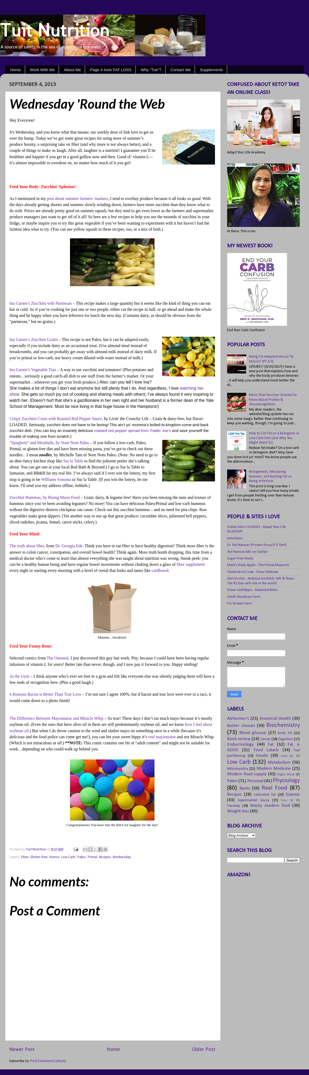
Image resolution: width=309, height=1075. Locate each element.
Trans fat (287, 800)
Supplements (211, 69)
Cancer (265, 739)
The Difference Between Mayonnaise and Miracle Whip (56, 718)
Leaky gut (287, 756)
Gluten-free (39, 857)
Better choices (241, 725)
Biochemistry (283, 725)
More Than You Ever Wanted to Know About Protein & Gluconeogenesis (273, 399)
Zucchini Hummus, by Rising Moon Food (45, 497)
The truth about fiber (27, 546)
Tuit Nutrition (55, 30)
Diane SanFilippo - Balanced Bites (252, 590)
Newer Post (22, 1049)
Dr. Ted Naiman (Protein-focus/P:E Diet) (257, 545)
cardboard (160, 570)
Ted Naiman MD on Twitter (247, 552)
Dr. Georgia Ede (68, 546)
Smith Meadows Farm (243, 597)
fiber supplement (191, 564)
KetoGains (235, 538)
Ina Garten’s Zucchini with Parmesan (41, 303)
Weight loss (238, 811)
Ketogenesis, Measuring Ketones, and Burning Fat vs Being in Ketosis (270, 476)
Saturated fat (265, 795)
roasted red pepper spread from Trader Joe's (132, 431)
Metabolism (279, 762)
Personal (255, 781)
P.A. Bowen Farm (239, 603)
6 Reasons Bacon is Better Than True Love (45, 694)
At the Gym (19, 676)
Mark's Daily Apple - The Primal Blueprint (258, 565)
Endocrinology (240, 744)
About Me (72, 69)
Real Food (275, 788)
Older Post (203, 1049)
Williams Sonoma (56, 479)
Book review (238, 739)
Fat (271, 744)
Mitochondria (237, 769)
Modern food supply (246, 774)
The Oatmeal (57, 658)
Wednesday (122, 857)
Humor (54, 857)
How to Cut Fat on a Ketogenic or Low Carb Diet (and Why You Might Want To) (274, 438)
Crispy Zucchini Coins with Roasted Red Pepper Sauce (56, 418)
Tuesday (233, 806)
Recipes (105, 857)
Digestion (285, 739)
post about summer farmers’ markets (77, 198)
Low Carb (68, 857)
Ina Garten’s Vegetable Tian (33, 369)
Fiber (25, 857)
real (162, 737)
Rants (245, 788)
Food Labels (266, 750)
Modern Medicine (274, 768)
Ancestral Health (275, 718)
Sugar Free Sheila (240, 559)
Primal (92, 857)
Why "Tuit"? (151, 69)
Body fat (285, 733)
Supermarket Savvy (254, 800)
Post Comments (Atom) (48, 1061)
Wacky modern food (270, 805)
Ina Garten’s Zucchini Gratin (34, 339)
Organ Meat (285, 774)
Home (15, 69)
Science (293, 794)
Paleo (81, 857)
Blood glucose (252, 733)
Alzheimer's (238, 718)
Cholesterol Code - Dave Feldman (252, 572)
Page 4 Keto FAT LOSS (111, 69)
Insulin (262, 755)
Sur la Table (73, 461)
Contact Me (180, 69)
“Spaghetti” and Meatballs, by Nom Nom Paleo (49, 442)
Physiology (286, 781)
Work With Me (42, 69)
